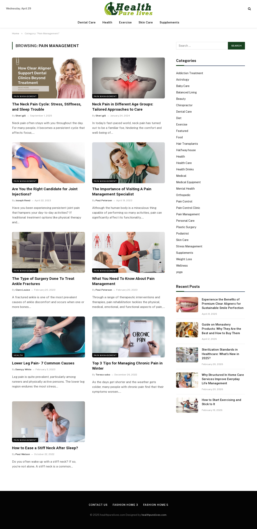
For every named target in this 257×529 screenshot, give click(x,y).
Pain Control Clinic (188, 207)
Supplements (169, 22)
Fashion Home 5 (155, 504)
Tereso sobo (103, 374)
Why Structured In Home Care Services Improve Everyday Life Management (223, 379)
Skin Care (146, 22)
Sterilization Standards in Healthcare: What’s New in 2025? (220, 354)
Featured (182, 131)
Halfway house (186, 150)
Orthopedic (183, 195)
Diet (179, 118)
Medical (181, 175)
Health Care (184, 163)
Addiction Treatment (189, 73)
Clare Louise (22, 289)
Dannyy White (23, 369)
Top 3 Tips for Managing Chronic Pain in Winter (127, 366)
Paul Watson (22, 454)
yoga (179, 272)
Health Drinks (185, 169)
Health (107, 22)
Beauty (181, 98)
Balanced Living (186, 92)
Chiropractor (184, 105)
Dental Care (87, 22)
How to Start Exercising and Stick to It (221, 402)
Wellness (182, 265)
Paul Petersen (104, 200)
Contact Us (98, 504)
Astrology (182, 79)
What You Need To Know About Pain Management (123, 281)
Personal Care (185, 220)
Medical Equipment (188, 182)
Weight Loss (184, 259)
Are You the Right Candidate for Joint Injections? (45, 191)
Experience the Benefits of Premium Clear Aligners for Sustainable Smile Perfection (223, 304)
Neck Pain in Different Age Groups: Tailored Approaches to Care (122, 107)
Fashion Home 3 (125, 504)
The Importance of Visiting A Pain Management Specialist (121, 191)
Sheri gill (20, 115)
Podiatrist (182, 233)
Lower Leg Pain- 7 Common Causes (43, 363)
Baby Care (183, 86)
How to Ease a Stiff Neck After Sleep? (45, 448)
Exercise (125, 22)
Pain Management (25, 96)
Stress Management (189, 246)
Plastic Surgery (186, 227)
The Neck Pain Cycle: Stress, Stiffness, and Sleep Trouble (46, 107)
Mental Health (185, 188)
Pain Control (184, 201)
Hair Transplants (187, 143)
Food (179, 137)
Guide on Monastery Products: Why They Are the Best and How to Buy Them (221, 329)
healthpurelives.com (154, 514)
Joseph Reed (22, 200)
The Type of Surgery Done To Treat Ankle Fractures (43, 281)
